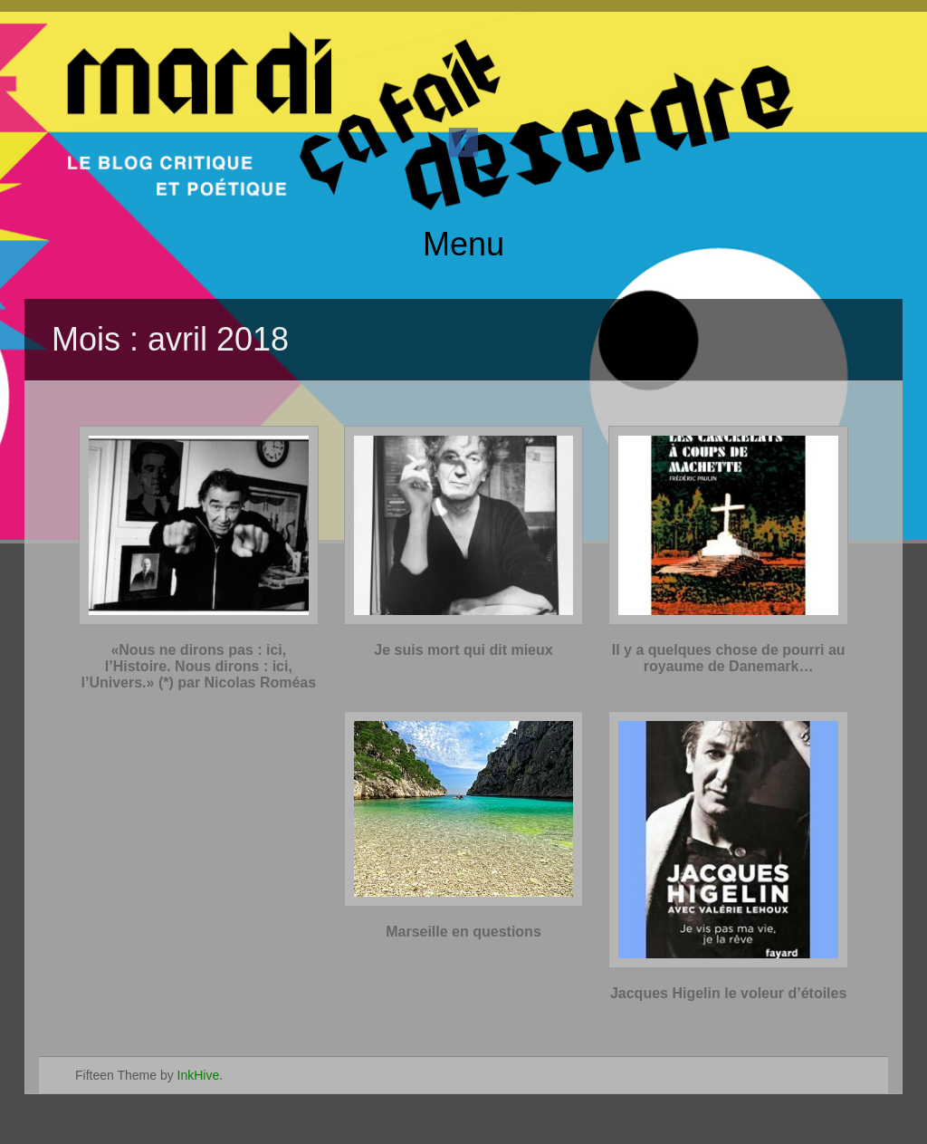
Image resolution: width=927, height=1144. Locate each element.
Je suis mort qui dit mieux (463, 650)
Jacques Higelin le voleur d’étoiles (728, 993)
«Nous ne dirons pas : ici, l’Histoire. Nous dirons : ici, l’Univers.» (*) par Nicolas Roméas (199, 665)
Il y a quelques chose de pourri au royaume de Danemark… (729, 658)
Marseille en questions (463, 931)
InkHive (198, 1075)
